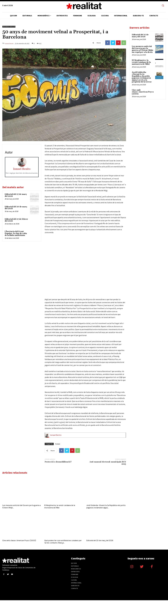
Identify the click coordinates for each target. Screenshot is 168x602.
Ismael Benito (9, 43)
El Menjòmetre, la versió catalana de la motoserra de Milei (141, 62)
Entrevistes (75, 573)
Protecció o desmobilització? (58, 463)
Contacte (74, 590)
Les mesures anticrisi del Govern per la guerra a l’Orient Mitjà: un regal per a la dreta (142, 49)
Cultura (74, 582)
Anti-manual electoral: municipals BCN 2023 (107, 464)
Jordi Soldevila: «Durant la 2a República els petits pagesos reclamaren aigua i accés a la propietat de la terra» (142, 77)
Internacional (76, 584)
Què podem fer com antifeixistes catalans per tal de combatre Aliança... (63, 543)
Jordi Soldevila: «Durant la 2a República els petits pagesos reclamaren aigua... (106, 508)
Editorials (75, 568)
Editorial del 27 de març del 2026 (16, 195)
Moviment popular (8, 27)
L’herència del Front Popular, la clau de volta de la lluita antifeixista (16, 233)
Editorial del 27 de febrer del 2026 (16, 220)
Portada (57, 446)
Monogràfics (76, 570)
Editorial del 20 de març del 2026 (16, 208)
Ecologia (74, 579)
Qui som (74, 565)
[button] (163, 5)
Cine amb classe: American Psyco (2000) (19, 542)
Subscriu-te (75, 587)
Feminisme (74, 576)
